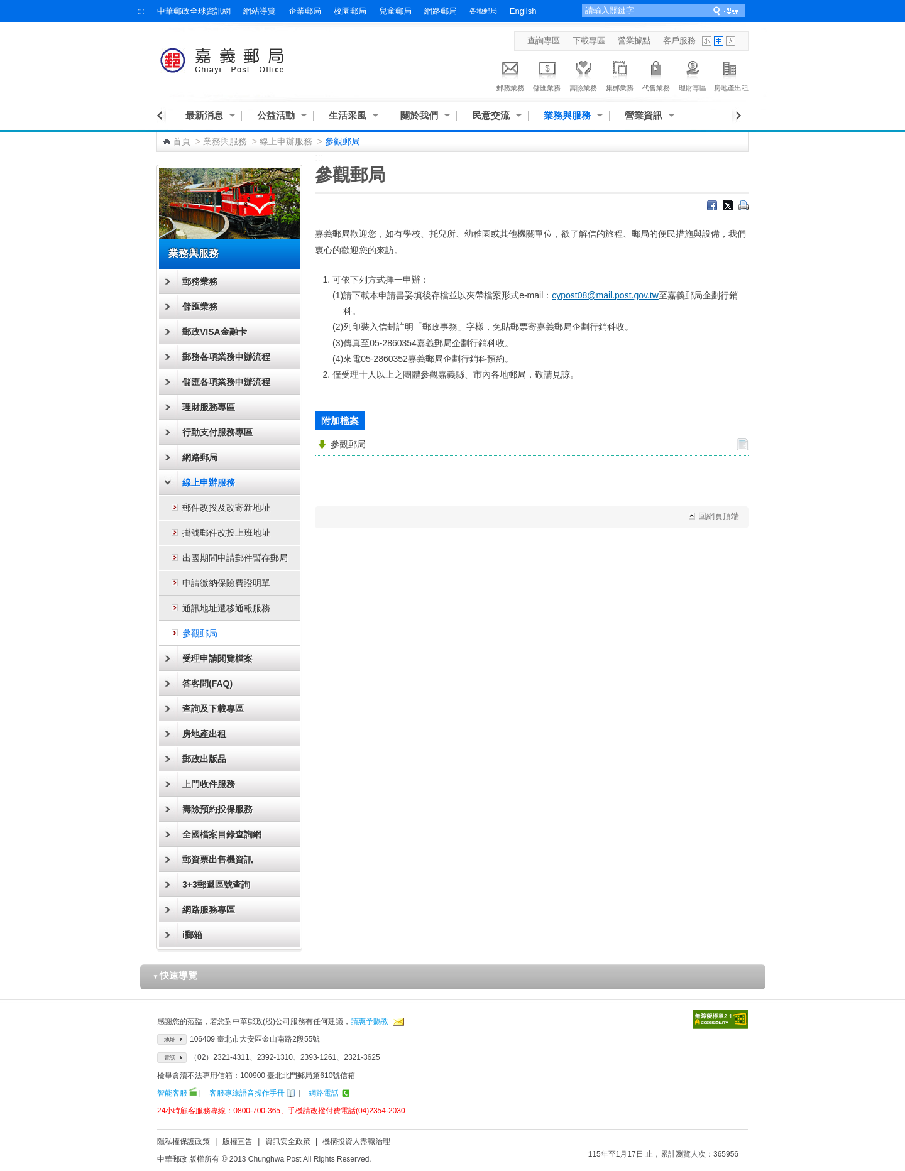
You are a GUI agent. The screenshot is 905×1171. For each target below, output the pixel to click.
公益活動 (276, 115)
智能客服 (172, 1093)
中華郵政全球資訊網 (194, 11)
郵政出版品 (204, 759)
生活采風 (347, 115)
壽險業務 (583, 74)
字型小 (706, 41)
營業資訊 (643, 115)
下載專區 (589, 40)
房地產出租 (731, 74)
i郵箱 (192, 935)
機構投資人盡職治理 (356, 1141)
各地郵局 (483, 10)
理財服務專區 (208, 407)
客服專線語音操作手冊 (247, 1093)
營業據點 (634, 40)
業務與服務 (567, 115)
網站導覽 (259, 11)
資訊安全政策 (287, 1141)
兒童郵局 (395, 11)
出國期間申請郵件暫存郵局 (235, 558)
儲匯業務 (547, 74)
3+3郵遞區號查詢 (216, 885)
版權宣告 (237, 1141)
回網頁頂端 (718, 516)
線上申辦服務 (286, 141)
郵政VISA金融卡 (214, 332)
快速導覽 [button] (175, 975)
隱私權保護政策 (183, 1141)
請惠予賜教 (369, 1021)
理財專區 (692, 74)
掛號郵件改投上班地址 (226, 533)
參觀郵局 (199, 633)
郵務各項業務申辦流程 (226, 357)
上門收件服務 (208, 784)
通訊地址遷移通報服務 (226, 608)
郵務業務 (510, 74)
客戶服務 (679, 40)
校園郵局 (350, 11)
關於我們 (419, 115)
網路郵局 (440, 11)
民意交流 (491, 115)
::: (141, 11)
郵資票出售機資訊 (217, 859)
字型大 (730, 41)
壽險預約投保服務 (217, 809)
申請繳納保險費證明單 (226, 583)
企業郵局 (304, 11)
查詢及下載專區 (213, 709)
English (523, 11)
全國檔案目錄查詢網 (221, 834)
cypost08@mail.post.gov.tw (605, 295)
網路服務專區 (208, 910)
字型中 (718, 41)
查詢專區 (543, 40)
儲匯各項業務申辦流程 (226, 382)
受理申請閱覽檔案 (217, 658)
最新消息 (204, 115)
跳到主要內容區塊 (6, 6)
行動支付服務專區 (217, 432)
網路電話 (324, 1093)
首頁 (181, 141)
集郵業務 (620, 74)
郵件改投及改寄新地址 (226, 508)
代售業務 (656, 74)
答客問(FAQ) (207, 683)
